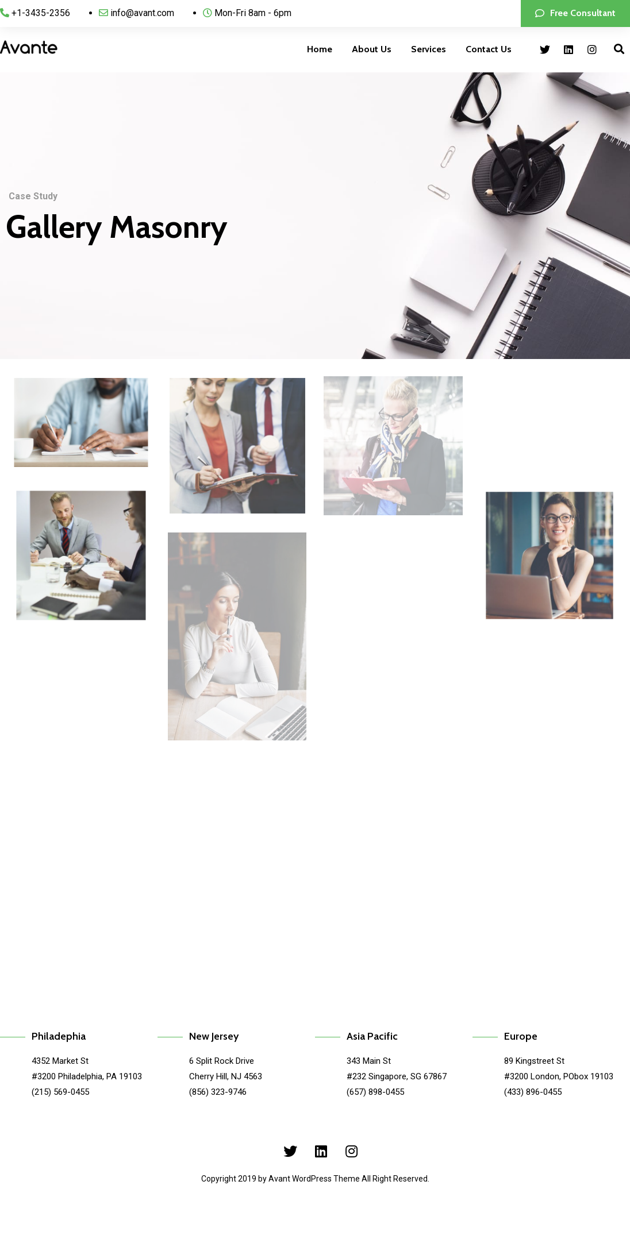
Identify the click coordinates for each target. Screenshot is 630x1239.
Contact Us (489, 49)
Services (428, 49)
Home (319, 49)
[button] (575, 13)
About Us (371, 49)
